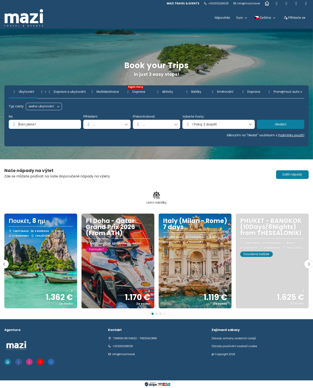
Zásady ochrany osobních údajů (233, 338)
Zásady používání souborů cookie (234, 346)
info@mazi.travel (248, 3)
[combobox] (45, 124)
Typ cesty (16, 106)
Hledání (280, 124)
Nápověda (222, 17)
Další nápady (292, 174)
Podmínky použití (291, 135)
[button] (153, 314)
